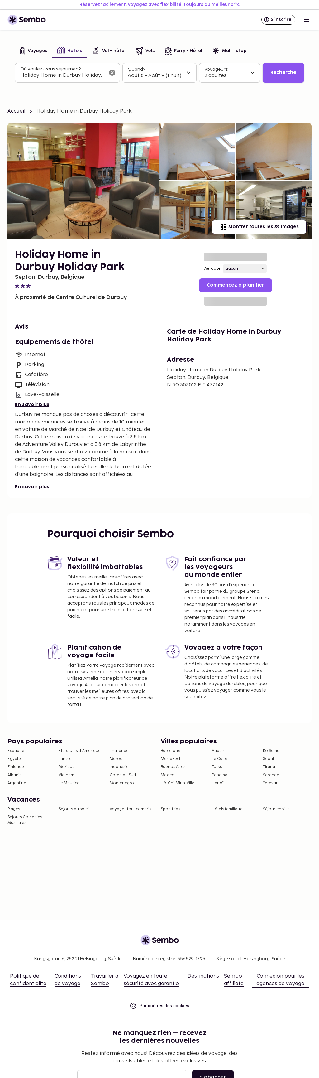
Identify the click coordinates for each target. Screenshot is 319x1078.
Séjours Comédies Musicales (24, 820)
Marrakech (171, 759)
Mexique (67, 767)
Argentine (16, 783)
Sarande (271, 775)
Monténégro (122, 783)
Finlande (15, 767)
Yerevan (271, 783)
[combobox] (62, 75)
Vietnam (66, 775)
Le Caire (219, 759)
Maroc (116, 759)
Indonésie (119, 767)
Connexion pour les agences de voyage (280, 980)
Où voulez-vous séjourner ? (50, 69)
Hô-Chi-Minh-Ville (177, 783)
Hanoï (217, 783)
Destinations (203, 976)
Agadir (218, 750)
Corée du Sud (123, 775)
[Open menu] (307, 20)
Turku (217, 767)
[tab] (33, 51)
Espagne (15, 750)
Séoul (268, 759)
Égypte (14, 759)
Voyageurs (216, 69)
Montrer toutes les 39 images (259, 227)
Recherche (283, 72)
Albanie (14, 775)
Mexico (167, 775)
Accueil (16, 111)
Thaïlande (119, 750)
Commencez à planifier (235, 285)
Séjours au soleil (74, 809)
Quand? (136, 69)
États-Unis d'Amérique (80, 750)
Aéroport (213, 268)
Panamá (219, 775)
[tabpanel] (159, 73)
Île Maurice (69, 783)
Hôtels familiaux (227, 809)
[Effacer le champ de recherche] (112, 72)
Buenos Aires (173, 767)
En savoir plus (32, 405)
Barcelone (170, 750)
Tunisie (65, 759)
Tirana (269, 767)
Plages (13, 809)
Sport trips (170, 809)
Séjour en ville (276, 809)
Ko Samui (271, 750)
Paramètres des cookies (159, 1006)
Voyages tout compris (130, 809)
